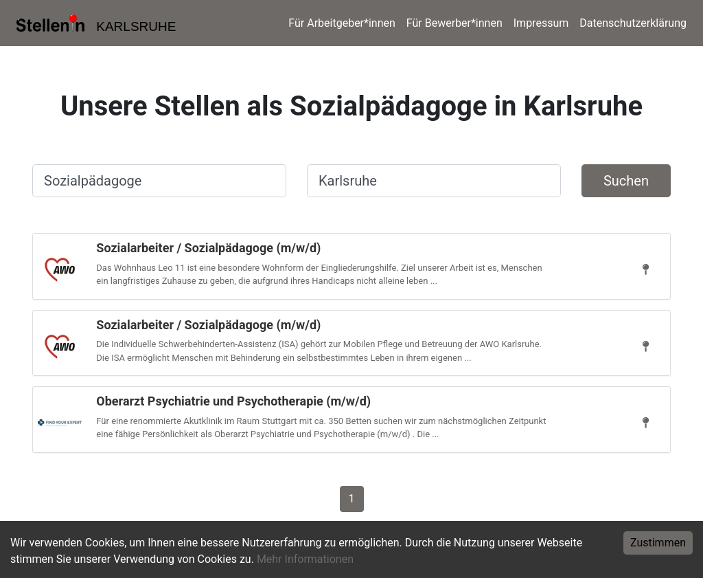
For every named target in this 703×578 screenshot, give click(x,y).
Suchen (626, 181)
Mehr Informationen (305, 559)
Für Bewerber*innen (454, 23)
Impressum (541, 23)
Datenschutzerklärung (633, 23)
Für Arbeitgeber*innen (341, 23)
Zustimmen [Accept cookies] (658, 542)
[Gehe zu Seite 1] (352, 497)
